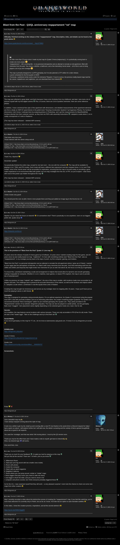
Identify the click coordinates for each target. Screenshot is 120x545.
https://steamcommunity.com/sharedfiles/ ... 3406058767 (23, 344)
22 (101, 43)
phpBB (55, 532)
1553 (102, 143)
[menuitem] (15, 16)
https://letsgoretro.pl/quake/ (13, 331)
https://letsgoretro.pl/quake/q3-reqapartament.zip (20, 338)
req (97, 40)
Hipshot (98, 141)
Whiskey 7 (98, 426)
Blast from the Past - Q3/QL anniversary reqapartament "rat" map (39, 25)
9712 (102, 428)
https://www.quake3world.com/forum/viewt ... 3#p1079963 (23, 43)
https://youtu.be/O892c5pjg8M (14, 510)
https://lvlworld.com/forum (13, 231)
